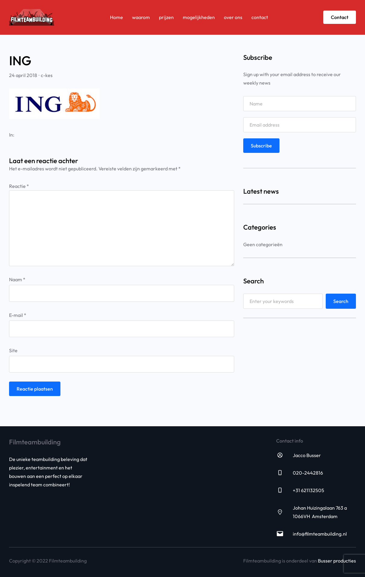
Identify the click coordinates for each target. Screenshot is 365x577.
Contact (339, 17)
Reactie (19, 186)
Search (340, 301)
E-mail (17, 315)
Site (13, 350)
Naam (17, 279)
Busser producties (337, 561)
